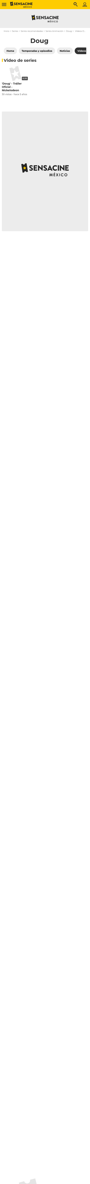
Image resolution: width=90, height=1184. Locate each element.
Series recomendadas (32, 31)
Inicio (6, 31)
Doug (69, 31)
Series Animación (54, 31)
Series (15, 31)
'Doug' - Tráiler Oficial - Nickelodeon (12, 87)
